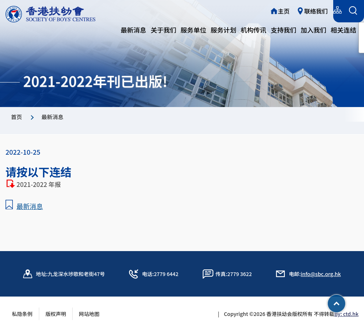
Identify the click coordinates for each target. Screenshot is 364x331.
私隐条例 (22, 313)
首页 (16, 117)
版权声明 (55, 313)
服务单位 (193, 29)
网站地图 (91, 313)
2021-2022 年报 (40, 184)
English (318, 10)
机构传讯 (253, 29)
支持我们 (283, 29)
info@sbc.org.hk (321, 273)
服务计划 (223, 29)
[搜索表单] (353, 11)
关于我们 (163, 29)
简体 (293, 10)
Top (345, 301)
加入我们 (313, 29)
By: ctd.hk (346, 313)
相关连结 (343, 29)
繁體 (271, 10)
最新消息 (133, 29)
